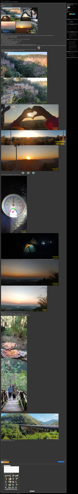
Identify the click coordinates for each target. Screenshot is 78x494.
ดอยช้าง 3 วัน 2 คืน (71, 44)
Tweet (64, 461)
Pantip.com (1, 493)
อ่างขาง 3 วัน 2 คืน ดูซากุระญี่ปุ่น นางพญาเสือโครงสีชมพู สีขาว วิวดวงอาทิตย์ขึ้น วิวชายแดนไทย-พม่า (73, 34)
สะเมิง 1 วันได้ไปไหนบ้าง (72, 42)
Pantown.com (9, 493)
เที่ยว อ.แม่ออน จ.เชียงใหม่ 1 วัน (73, 41)
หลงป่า (69, 21)
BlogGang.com (15, 493)
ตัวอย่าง (70, 20)
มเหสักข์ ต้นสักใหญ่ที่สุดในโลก (72, 43)
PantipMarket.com (5, 493)
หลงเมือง (70, 22)
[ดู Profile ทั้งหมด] (73, 7)
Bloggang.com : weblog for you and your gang (5, 0)
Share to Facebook (60, 461)
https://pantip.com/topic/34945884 (8, 312)
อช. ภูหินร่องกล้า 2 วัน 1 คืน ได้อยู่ (73, 49)
